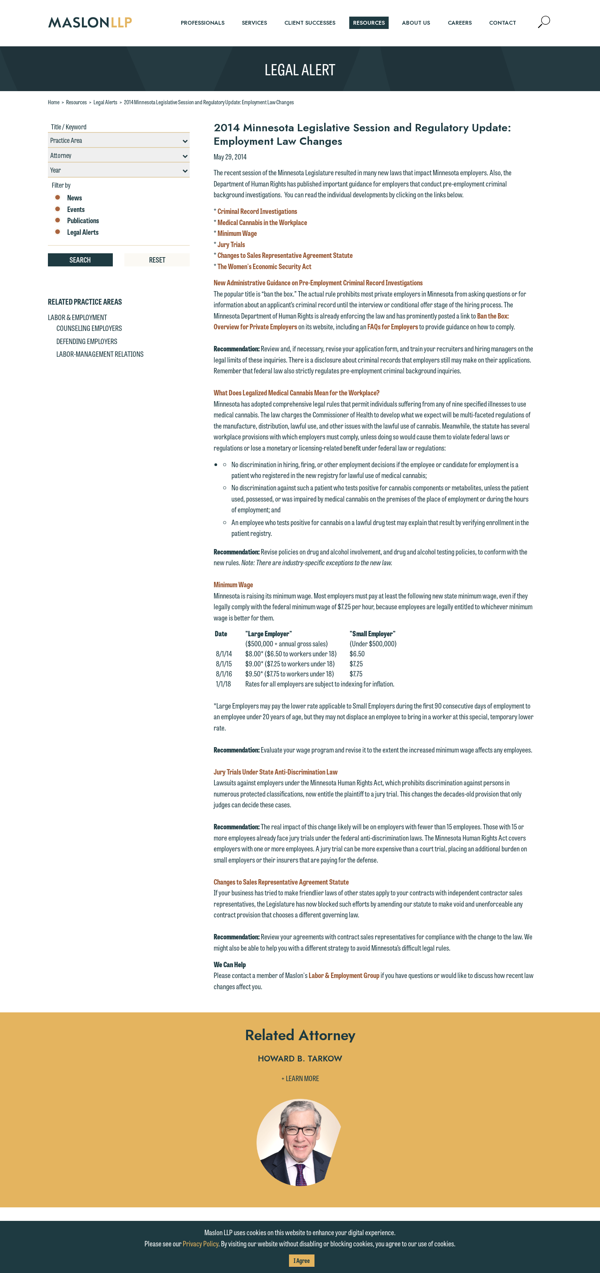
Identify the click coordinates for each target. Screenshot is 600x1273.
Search (80, 259)
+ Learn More (300, 1078)
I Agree (302, 1260)
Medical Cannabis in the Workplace (262, 222)
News (68, 197)
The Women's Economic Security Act (264, 266)
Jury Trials (231, 244)
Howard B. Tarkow (300, 1059)
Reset (157, 259)
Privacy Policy (200, 1243)
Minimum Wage (237, 232)
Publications (76, 220)
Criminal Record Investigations (257, 210)
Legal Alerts (105, 102)
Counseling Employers (89, 327)
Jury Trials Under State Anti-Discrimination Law (276, 771)
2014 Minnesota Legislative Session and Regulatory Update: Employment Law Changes (209, 102)
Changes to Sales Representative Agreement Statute (285, 254)
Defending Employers (86, 341)
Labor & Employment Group (344, 975)
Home (53, 102)
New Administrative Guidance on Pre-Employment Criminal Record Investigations (318, 282)
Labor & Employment (77, 317)
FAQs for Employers (392, 326)
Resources (76, 102)
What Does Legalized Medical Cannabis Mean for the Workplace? (297, 392)
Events (69, 209)
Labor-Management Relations (100, 353)
